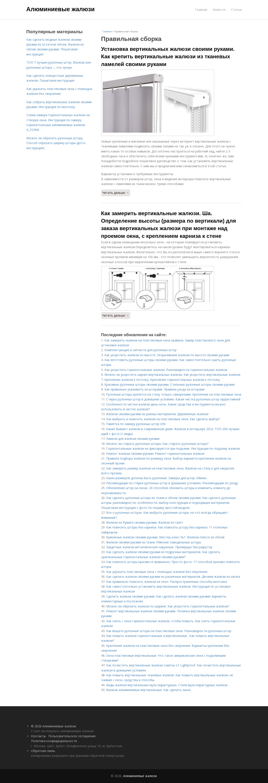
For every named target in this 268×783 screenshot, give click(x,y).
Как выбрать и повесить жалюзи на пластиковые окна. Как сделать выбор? (163, 419)
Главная (201, 9)
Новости (219, 9)
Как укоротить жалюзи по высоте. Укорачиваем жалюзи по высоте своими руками (166, 355)
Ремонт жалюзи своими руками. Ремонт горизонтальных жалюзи (155, 453)
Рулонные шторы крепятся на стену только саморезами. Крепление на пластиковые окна (173, 394)
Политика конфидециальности (54, 741)
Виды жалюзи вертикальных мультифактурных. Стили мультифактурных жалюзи (167, 685)
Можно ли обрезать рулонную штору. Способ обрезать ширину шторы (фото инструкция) (56, 143)
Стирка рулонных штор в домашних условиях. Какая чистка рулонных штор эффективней (173, 399)
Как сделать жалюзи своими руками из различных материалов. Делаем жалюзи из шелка (173, 576)
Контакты (38, 736)
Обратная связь (43, 751)
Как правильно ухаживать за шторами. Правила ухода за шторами (154, 389)
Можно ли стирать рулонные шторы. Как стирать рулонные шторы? (157, 444)
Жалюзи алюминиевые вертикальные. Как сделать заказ (148, 690)
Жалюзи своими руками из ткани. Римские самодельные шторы (153, 542)
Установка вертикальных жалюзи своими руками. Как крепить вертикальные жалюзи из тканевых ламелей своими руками (168, 56)
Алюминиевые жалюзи (60, 9)
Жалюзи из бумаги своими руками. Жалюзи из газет (144, 522)
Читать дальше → (115, 193)
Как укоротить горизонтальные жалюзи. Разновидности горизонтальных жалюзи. (166, 370)
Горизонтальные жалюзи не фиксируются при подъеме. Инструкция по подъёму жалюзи (173, 448)
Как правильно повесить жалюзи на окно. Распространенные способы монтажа (166, 581)
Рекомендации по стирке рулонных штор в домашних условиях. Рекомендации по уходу (172, 483)
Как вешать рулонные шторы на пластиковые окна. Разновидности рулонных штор (168, 631)
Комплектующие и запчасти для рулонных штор (140, 350)
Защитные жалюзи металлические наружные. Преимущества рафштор (159, 547)
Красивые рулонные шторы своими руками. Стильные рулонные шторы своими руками (169, 384)
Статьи (236, 9)
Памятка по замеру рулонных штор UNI (136, 424)
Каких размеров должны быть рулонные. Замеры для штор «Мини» (156, 478)
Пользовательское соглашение (72, 736)
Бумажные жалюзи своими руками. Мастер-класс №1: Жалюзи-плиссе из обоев (165, 537)
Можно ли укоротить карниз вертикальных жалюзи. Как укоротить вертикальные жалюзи (172, 374)
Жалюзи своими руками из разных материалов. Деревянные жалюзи (157, 414)
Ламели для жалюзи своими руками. (133, 438)
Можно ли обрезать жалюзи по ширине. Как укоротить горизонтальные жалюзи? (167, 606)
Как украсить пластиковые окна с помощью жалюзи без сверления (156, 572)
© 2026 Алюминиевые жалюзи (53, 726)
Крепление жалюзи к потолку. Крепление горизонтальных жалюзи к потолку (162, 380)
